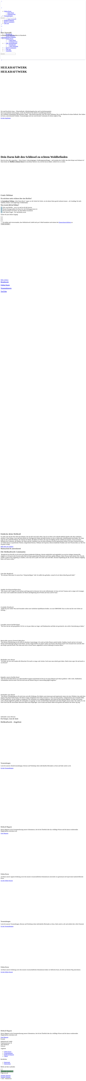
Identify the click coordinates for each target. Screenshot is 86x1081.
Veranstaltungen (6, 288)
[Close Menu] (2, 31)
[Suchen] (2, 16)
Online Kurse (5, 285)
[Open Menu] (2, 8)
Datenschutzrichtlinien (65, 222)
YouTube (4, 291)
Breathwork (5, 282)
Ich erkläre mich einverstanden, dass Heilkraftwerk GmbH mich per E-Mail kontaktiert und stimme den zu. (38, 222)
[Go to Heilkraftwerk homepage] (12, 7)
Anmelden (3, 37)
